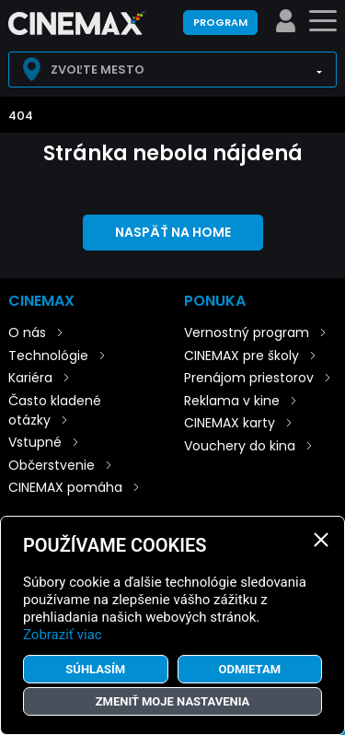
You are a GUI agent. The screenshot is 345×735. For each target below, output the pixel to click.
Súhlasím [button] (95, 669)
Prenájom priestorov (249, 377)
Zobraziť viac (62, 634)
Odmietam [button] (249, 669)
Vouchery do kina (239, 446)
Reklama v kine (232, 400)
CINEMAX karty (229, 423)
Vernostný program (246, 332)
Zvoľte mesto (97, 69)
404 (20, 115)
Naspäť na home (173, 232)
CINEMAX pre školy (241, 355)
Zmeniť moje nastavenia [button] (173, 701)
